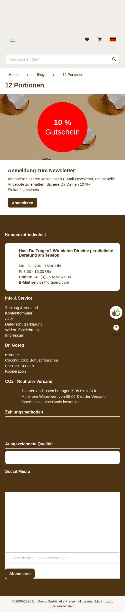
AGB (9, 319)
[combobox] (62, 59)
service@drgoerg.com (44, 282)
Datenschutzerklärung (24, 324)
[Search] (114, 59)
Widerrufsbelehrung (22, 330)
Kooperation (15, 371)
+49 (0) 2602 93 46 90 (45, 277)
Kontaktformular (18, 313)
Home (13, 75)
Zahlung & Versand (21, 307)
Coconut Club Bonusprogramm (31, 360)
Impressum (14, 335)
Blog (40, 75)
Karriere (12, 355)
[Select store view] (113, 39)
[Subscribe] (20, 574)
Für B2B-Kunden (19, 366)
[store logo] (62, 19)
